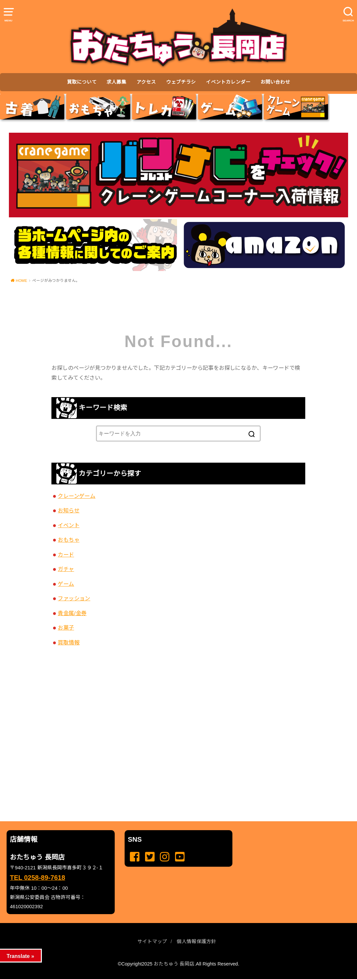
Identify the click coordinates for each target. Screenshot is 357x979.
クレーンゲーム (76, 496)
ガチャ (66, 569)
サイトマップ (152, 941)
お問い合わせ (275, 82)
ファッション (74, 598)
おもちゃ (68, 540)
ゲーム (66, 584)
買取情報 (68, 642)
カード (66, 554)
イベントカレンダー (228, 82)
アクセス (146, 82)
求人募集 (116, 82)
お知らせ (68, 510)
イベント (68, 525)
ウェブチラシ (181, 82)
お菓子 (66, 628)
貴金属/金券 (72, 613)
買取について (82, 82)
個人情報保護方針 (196, 941)
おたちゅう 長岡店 (174, 963)
